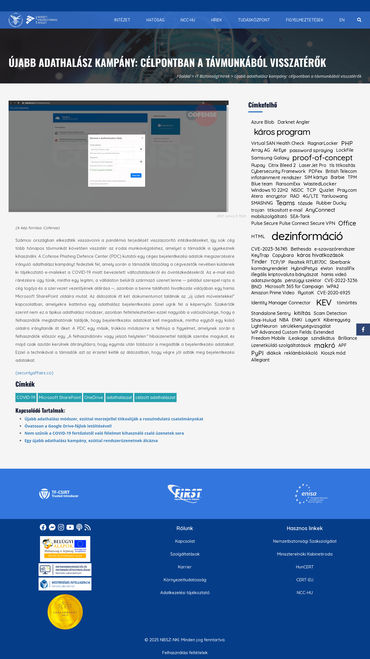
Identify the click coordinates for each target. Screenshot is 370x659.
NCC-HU (305, 592)
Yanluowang (334, 196)
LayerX (312, 319)
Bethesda (301, 249)
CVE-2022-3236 (341, 280)
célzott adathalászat (155, 397)
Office (347, 223)
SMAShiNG (262, 203)
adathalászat (119, 397)
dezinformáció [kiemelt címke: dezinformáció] (307, 236)
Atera (257, 196)
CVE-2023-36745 (269, 248)
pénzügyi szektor (303, 280)
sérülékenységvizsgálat (306, 326)
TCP (311, 189)
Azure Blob (262, 122)
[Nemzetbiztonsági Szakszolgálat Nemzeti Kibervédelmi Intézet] (33, 20)
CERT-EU (304, 579)
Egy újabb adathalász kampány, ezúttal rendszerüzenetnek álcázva (91, 440)
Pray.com (347, 190)
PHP (347, 143)
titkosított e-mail (284, 210)
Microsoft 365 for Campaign (294, 286)
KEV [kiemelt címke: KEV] (323, 302)
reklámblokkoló (301, 353)
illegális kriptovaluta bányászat (284, 274)
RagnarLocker (322, 143)
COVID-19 (26, 397)
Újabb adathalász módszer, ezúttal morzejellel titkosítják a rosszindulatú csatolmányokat (114, 419)
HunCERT (305, 567)
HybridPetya (304, 268)
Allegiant (260, 360)
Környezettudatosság (185, 579)
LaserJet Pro (312, 165)
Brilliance (347, 338)
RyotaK (306, 292)
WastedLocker (320, 183)
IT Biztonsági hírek (212, 76)
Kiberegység (336, 319)
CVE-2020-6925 (333, 292)
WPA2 (333, 286)
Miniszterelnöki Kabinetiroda (305, 554)
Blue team (262, 183)
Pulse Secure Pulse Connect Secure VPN (293, 223)
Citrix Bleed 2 (282, 165)
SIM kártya (316, 177)
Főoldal (184, 76)
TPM (352, 177)
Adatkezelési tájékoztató (185, 592)
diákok (274, 353)
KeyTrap (260, 255)
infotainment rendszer (276, 177)
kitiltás (302, 313)
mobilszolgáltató (269, 216)
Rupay (258, 165)
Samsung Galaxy (270, 157)
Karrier (185, 567)
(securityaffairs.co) (34, 373)
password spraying (311, 150)
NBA (284, 319)
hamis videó (334, 274)
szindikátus (323, 338)
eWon (327, 268)
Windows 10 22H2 (269, 190)
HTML (258, 236)
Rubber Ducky (331, 203)
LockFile (344, 150)
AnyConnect (320, 210)
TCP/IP (277, 262)
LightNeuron (264, 326)
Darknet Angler (293, 122)
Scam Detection (330, 313)
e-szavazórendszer (334, 249)
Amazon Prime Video (273, 292)
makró (324, 345)
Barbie (338, 177)
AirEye (279, 150)
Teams (285, 203)
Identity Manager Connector (281, 302)
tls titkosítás (342, 165)
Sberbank (340, 262)
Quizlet (326, 190)
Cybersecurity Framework (278, 171)
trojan (257, 210)
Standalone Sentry (271, 313)
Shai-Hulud (263, 319)
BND (256, 286)
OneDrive (93, 397)
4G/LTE (310, 196)
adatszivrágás (266, 280)
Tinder (259, 261)
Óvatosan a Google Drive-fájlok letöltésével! (68, 426)
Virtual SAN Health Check (277, 143)
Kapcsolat (185, 541)
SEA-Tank (300, 216)
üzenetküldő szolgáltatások (281, 345)
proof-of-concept (322, 157)
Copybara (283, 255)
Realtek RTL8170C (307, 262)
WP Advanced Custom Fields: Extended (292, 332)
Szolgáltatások (185, 554)
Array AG (260, 150)
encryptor (276, 196)
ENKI (297, 319)
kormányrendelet (269, 268)
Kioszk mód (333, 353)
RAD (294, 196)
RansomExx (288, 183)
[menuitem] (122, 20)
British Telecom (341, 171)
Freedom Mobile (268, 338)
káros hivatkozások (320, 255)
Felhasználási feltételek (185, 652)
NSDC (297, 190)
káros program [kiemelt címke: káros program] (282, 131)
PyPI (257, 353)
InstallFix (345, 268)
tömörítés (347, 302)
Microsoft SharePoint (60, 397)
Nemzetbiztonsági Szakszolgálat (305, 541)
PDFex (315, 171)
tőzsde (305, 203)
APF (342, 345)
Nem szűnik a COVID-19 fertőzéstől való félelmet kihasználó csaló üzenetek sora (104, 433)
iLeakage (298, 338)
